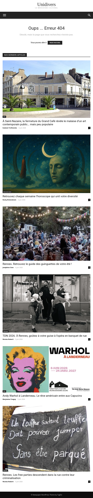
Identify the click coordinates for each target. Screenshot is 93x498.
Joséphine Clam (8, 267)
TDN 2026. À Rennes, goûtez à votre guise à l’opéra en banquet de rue (45, 335)
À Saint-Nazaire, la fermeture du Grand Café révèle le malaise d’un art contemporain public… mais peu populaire (44, 123)
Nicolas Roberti (8, 339)
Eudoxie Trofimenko (10, 128)
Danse (5, 470)
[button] (89, 15)
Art (4, 117)
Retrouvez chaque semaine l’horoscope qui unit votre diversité (40, 196)
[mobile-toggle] (4, 15)
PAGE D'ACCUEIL (55, 43)
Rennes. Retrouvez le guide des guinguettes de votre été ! (37, 264)
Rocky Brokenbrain (9, 200)
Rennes (5, 331)
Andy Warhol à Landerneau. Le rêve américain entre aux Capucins (42, 395)
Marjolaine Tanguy (9, 399)
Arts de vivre (7, 192)
